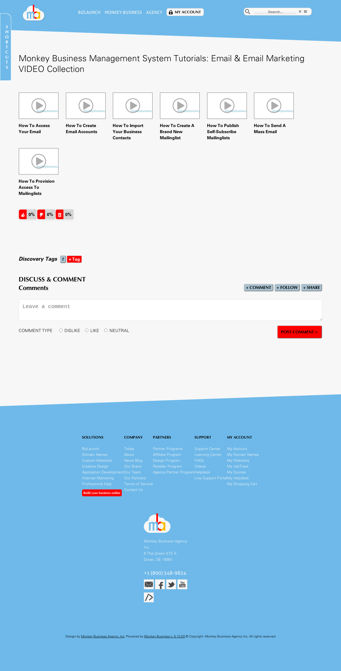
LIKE (94, 330)
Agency (154, 12)
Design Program (166, 460)
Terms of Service (138, 484)
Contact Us (133, 490)
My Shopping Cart (242, 484)
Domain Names (95, 454)
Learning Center (208, 454)
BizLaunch (89, 12)
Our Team (132, 472)
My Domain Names (243, 454)
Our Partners (135, 478)
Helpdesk (202, 472)
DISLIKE (72, 330)
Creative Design (95, 466)
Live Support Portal (210, 478)
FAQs (199, 460)
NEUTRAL (119, 330)
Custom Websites (97, 460)
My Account (188, 12)
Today (129, 449)
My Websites (238, 460)
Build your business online (101, 493)
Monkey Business (123, 12)
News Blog (133, 460)
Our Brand (132, 466)
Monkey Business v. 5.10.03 (164, 636)
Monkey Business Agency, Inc (102, 636)
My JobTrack (238, 466)
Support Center (207, 449)
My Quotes (236, 472)
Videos (200, 466)
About (129, 454)
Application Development (103, 472)
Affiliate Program (167, 454)
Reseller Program (167, 466)
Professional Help (97, 484)
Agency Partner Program (173, 472)
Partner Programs (168, 449)
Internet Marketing (98, 478)
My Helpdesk (238, 478)
